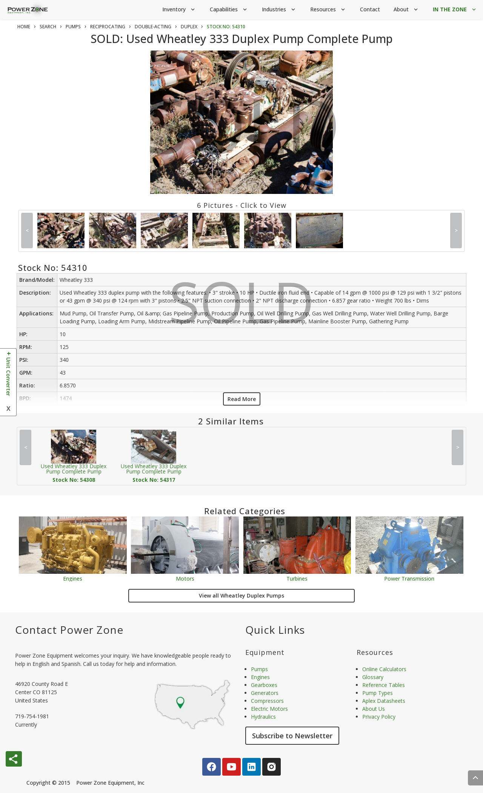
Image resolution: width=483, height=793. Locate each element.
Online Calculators (384, 669)
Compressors (267, 700)
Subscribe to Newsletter (292, 735)
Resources (328, 10)
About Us (373, 708)
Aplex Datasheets (383, 700)
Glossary (372, 677)
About (406, 10)
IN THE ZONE (455, 10)
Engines (72, 578)
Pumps (259, 669)
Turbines (297, 578)
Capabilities (229, 10)
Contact (370, 9)
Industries (279, 10)
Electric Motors (269, 708)
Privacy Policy (378, 716)
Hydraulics (263, 716)
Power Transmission (409, 578)
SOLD (243, 131)
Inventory (179, 10)
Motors (185, 578)
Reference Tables (383, 684)
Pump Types (377, 692)
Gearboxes (264, 684)
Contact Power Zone (69, 629)
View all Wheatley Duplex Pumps (241, 595)
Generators (264, 692)
